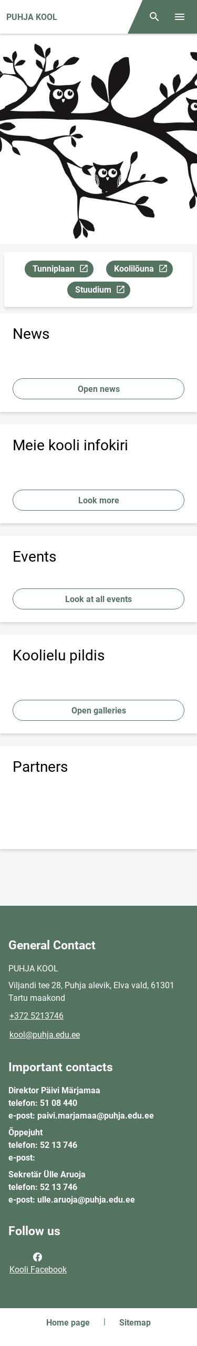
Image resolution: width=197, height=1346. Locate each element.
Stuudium (102, 291)
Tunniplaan (63, 270)
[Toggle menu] (179, 17)
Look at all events (98, 599)
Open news (99, 389)
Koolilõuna (143, 270)
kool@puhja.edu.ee (44, 1035)
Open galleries (98, 711)
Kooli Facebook (38, 1262)
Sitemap (135, 1323)
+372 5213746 (36, 1016)
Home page (68, 1323)
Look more (98, 500)
